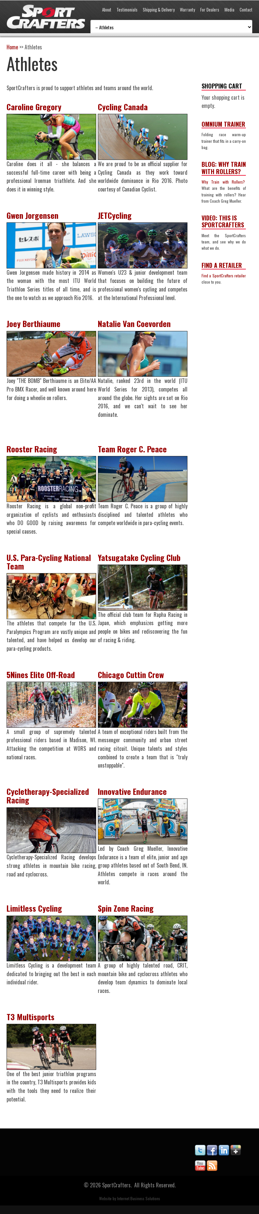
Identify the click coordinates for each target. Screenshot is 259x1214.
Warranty (187, 9)
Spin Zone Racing (128, 915)
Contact (246, 9)
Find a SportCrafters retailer (224, 275)
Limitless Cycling (34, 915)
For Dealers (209, 9)
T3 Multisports (30, 1024)
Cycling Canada (125, 107)
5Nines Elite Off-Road (41, 679)
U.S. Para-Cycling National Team (49, 565)
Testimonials (127, 9)
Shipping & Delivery (159, 9)
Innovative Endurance (134, 797)
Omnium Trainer (223, 124)
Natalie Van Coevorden (136, 325)
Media (229, 9)
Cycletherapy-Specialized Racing (48, 801)
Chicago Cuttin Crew (133, 679)
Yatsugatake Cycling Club (141, 561)
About (106, 9)
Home (12, 47)
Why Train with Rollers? (224, 182)
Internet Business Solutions (138, 1207)
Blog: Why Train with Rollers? (224, 168)
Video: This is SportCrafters (223, 221)
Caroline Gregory (34, 107)
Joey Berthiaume (33, 325)
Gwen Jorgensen (32, 216)
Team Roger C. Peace (134, 452)
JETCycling (117, 216)
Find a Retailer (222, 265)
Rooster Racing (32, 452)
